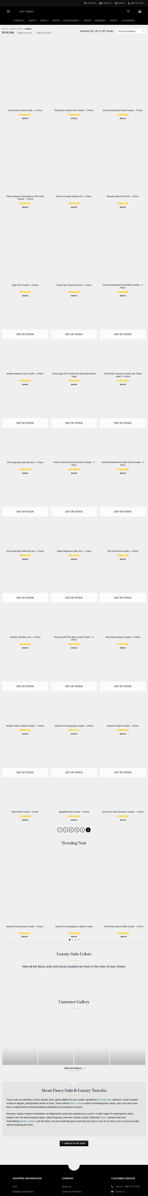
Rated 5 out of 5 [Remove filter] (44, 33)
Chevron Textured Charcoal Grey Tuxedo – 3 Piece (74, 463)
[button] (8, 11)
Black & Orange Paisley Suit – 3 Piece (74, 196)
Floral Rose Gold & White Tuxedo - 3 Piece (125, 926)
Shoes (87, 20)
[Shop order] (131, 31)
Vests (44, 20)
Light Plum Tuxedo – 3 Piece (25, 285)
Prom (114, 20)
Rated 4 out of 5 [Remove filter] (25, 33)
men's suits (75, 1103)
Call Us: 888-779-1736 (127, 1186)
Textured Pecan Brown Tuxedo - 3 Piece (24, 926)
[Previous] (59, 829)
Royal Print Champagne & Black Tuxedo (74, 926)
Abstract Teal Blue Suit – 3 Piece (25, 637)
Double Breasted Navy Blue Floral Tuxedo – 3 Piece (123, 463)
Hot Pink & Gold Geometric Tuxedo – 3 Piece (123, 812)
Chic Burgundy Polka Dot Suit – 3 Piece (25, 462)
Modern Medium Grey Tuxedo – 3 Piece (25, 374)
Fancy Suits (16, 29)
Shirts (56, 20)
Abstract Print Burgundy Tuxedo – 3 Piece (74, 726)
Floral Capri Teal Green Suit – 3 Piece (74, 285)
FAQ (15, 1186)
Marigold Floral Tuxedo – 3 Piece (74, 812)
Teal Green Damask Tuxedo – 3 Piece (122, 637)
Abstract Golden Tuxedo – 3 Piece (123, 726)
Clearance (128, 20)
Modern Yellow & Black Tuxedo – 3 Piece (25, 726)
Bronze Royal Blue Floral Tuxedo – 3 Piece (123, 110)
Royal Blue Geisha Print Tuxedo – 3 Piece (74, 110)
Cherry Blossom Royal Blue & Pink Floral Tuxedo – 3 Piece (25, 197)
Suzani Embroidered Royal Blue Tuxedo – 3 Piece (123, 286)
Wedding (101, 20)
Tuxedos (19, 20)
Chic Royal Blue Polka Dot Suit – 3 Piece (25, 551)
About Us (66, 1186)
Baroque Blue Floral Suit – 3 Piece (123, 196)
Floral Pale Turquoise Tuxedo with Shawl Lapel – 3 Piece (123, 375)
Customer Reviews (71, 1191)
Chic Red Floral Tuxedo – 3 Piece (122, 551)
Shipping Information (23, 1191)
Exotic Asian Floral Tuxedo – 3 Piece (25, 110)
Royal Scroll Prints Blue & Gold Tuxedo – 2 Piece (74, 638)
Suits (33, 20)
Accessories (72, 20)
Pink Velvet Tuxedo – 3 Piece (25, 812)
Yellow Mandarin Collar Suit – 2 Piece (74, 551)
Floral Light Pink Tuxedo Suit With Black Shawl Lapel (74, 375)
